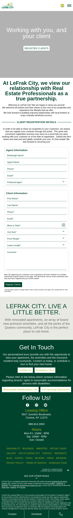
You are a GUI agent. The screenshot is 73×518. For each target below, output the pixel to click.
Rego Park (5, 487)
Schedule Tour (58, 463)
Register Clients (13, 284)
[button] (36, 477)
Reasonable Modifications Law (20, 389)
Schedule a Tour (45, 370)
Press (50, 458)
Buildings (28, 448)
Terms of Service (36, 463)
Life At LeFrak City (29, 453)
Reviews (39, 458)
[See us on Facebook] (27, 405)
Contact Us (25, 370)
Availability (13, 448)
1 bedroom (59, 483)
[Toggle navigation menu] (69, 5)
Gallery (11, 453)
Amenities (41, 448)
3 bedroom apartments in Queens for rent (26, 485)
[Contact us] (12, 514)
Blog (9, 458)
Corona (22, 487)
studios (52, 483)
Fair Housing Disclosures (56, 389)
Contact (47, 453)
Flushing (13, 487)
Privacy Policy (15, 463)
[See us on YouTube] (45, 405)
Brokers (61, 458)
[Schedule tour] (36, 514)
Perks (29, 458)
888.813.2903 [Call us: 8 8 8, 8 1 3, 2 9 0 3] (36, 424)
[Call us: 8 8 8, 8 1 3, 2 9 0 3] (61, 514)
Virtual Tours (58, 448)
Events (19, 458)
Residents (61, 453)
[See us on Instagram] (36, 405)
